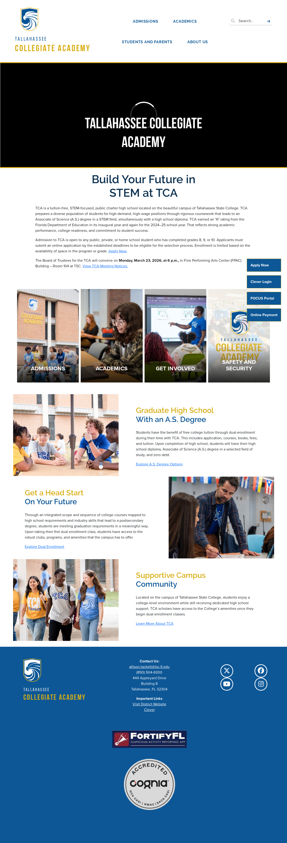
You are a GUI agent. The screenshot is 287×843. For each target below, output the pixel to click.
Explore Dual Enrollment (44, 546)
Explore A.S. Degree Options (159, 464)
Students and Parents (147, 42)
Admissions (145, 21)
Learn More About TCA (155, 623)
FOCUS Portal (262, 298)
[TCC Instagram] (260, 684)
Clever (149, 709)
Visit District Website (149, 704)
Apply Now (260, 265)
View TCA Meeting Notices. (105, 266)
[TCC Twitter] (226, 671)
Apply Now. (118, 251)
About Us (197, 42)
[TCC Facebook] (260, 671)
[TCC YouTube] (226, 684)
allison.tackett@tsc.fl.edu (149, 666)
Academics (185, 21)
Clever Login (261, 281)
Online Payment (264, 315)
